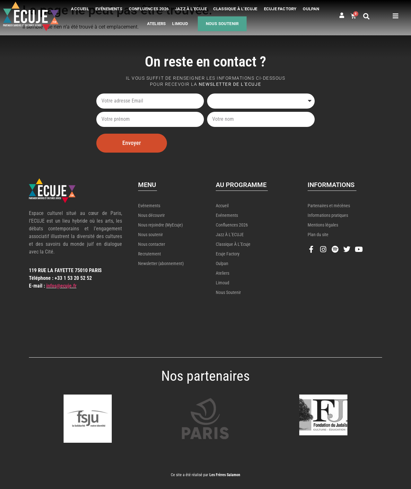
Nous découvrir (151, 215)
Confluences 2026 (149, 8)
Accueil (80, 8)
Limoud (180, 23)
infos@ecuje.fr (61, 286)
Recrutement (149, 253)
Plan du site (318, 234)
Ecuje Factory (280, 8)
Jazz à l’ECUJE (191, 8)
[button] (366, 16)
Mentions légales (323, 224)
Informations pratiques (328, 215)
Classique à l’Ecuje (235, 8)
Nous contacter (151, 244)
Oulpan (311, 8)
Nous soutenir (222, 23)
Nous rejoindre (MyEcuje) (160, 224)
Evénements (108, 8)
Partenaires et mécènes (329, 205)
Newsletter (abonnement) (161, 263)
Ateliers (156, 23)
